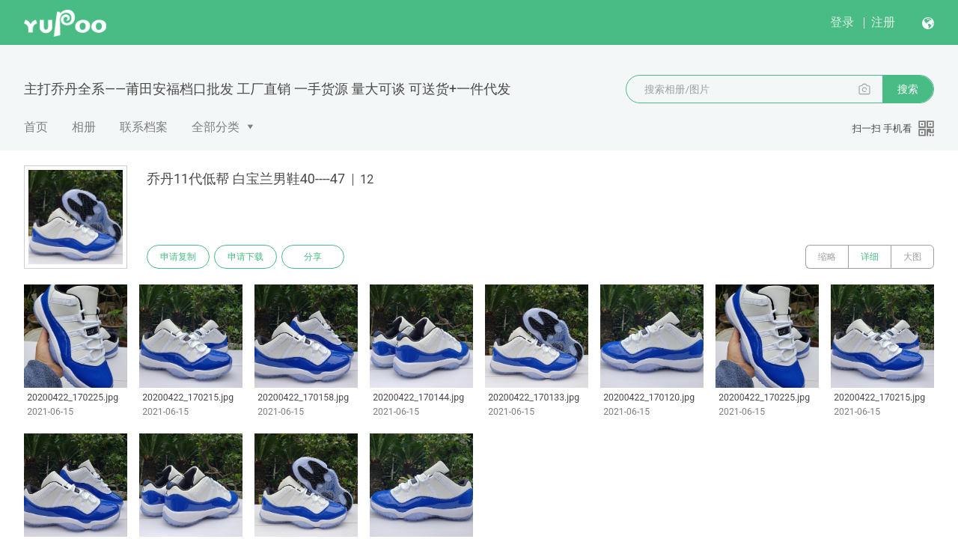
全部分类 (216, 127)
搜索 (907, 89)
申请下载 (245, 257)
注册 (883, 22)
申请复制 (178, 257)
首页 (36, 127)
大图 (912, 257)
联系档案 (144, 127)
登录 (842, 22)
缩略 (827, 257)
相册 (84, 127)
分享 (313, 257)
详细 (870, 257)
